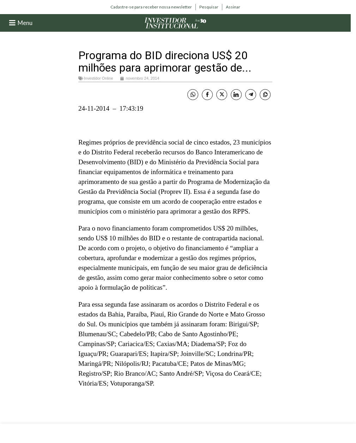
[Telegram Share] (250, 94)
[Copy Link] (265, 94)
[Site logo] (175, 22)
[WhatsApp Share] (192, 94)
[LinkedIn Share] (236, 94)
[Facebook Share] (207, 94)
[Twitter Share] (221, 94)
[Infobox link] (151, 7)
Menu (25, 22)
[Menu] (12, 22)
